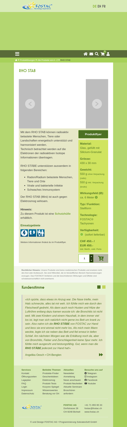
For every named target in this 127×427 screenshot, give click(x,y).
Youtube (90, 383)
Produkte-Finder (50, 373)
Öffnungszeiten (29, 376)
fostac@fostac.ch (93, 408)
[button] (91, 256)
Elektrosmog (48, 380)
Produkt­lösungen (27, 60)
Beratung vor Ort (50, 393)
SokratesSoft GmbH (87, 422)
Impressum (27, 390)
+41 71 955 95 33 (93, 405)
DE (94, 6)
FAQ (23, 383)
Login (24, 387)
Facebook (91, 380)
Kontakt (25, 373)
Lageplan (26, 380)
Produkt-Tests (49, 383)
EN (99, 6)
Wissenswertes (50, 390)
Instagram (91, 376)
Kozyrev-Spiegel (50, 387)
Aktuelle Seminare (73, 387)
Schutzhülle (63, 213)
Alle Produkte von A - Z (48, 60)
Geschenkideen (50, 376)
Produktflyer (93, 134)
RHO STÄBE (62, 323)
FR (104, 6)
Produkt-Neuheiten (73, 383)
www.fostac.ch (92, 412)
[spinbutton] (84, 258)
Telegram (91, 373)
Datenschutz (27, 393)
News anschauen (72, 380)
